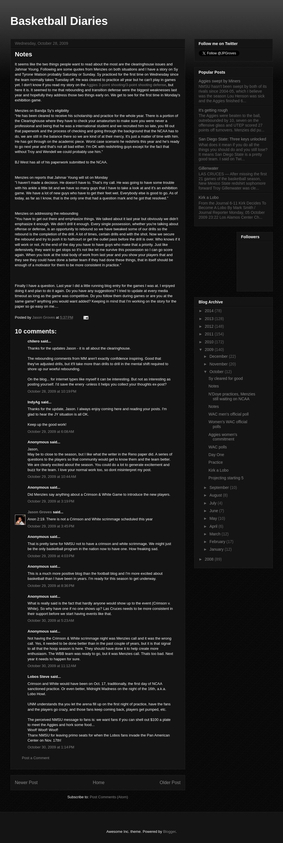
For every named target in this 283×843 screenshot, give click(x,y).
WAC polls (217, 447)
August (216, 495)
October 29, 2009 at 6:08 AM (51, 431)
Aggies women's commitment (222, 437)
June (214, 510)
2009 (210, 349)
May (213, 518)
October (217, 371)
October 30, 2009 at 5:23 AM (51, 620)
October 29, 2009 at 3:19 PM (51, 501)
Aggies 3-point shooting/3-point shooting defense (126, 85)
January (217, 549)
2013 (210, 318)
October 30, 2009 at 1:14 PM (51, 747)
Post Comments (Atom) (109, 797)
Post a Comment (35, 758)
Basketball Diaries (59, 21)
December (219, 356)
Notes (213, 386)
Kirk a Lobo (209, 197)
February (217, 541)
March (215, 534)
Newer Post (26, 782)
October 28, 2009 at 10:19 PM (52, 391)
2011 (210, 334)
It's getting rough (213, 110)
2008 (210, 559)
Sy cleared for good (225, 378)
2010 (210, 342)
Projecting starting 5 (225, 478)
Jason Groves (40, 512)
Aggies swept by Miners (220, 81)
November (219, 364)
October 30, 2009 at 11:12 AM (52, 666)
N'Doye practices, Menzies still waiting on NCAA (231, 396)
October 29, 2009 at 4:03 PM (51, 556)
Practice (215, 462)
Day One (216, 454)
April (214, 526)
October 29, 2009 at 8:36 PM (51, 586)
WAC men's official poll (228, 414)
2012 (210, 326)
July (213, 503)
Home (99, 782)
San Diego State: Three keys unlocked (232, 139)
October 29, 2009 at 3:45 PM (51, 526)
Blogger (169, 831)
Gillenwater (209, 168)
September (219, 487)
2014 (210, 310)
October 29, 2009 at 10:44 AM (52, 476)
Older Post (170, 782)
